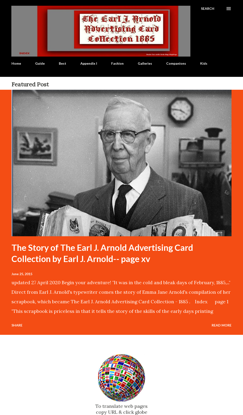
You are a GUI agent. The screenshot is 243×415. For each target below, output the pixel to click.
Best (62, 63)
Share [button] (16, 325)
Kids (203, 63)
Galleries (145, 63)
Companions (176, 63)
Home (16, 63)
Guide (40, 63)
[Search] (207, 8)
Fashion (117, 63)
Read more (222, 325)
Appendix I (88, 63)
